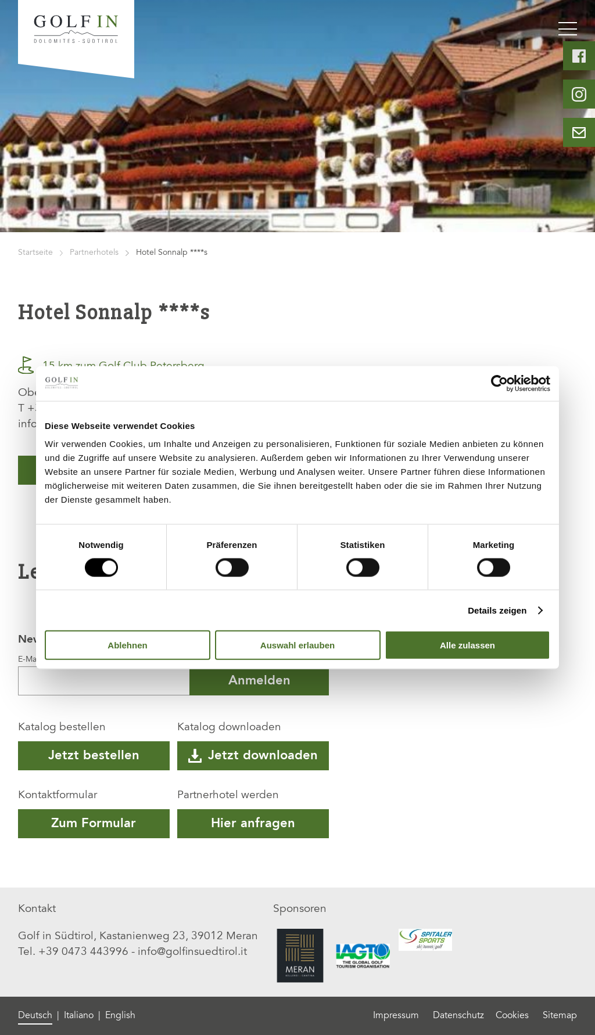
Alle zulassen (467, 645)
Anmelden (259, 681)
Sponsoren (300, 909)
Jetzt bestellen (93, 755)
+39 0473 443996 (83, 952)
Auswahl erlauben (297, 645)
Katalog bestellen (62, 727)
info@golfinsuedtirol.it (192, 952)
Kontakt (37, 909)
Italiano (79, 1015)
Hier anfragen (253, 823)
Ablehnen (127, 645)
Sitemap (560, 1015)
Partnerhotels (94, 253)
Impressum (396, 1015)
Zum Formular (93, 823)
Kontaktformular (57, 795)
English (120, 1015)
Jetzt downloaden (253, 756)
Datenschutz (458, 1015)
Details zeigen (497, 610)
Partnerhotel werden (228, 795)
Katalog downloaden (229, 727)
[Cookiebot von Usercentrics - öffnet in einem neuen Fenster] (499, 383)
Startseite (35, 253)
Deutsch (35, 1015)
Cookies (512, 1015)
